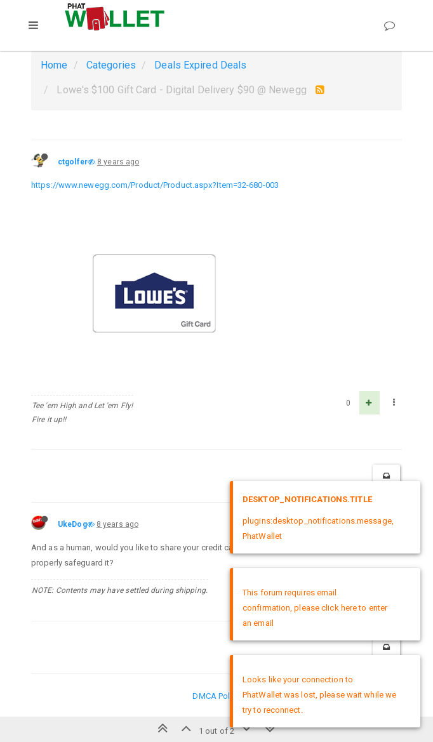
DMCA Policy (216, 696)
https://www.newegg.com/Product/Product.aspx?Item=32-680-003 (155, 185)
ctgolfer (73, 161)
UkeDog (72, 524)
